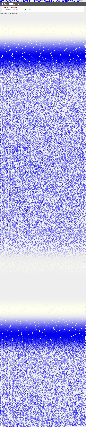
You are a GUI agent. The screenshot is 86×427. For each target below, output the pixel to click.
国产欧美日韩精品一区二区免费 (78, 257)
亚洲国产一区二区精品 (26, 217)
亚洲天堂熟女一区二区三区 (39, 63)
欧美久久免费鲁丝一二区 (42, 359)
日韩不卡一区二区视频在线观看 (17, 234)
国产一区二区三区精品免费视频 (27, 254)
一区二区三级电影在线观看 (28, 197)
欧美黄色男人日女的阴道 (32, 139)
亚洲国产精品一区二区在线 (50, 391)
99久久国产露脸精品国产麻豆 (16, 192)
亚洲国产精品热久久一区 (73, 146)
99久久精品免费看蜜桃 (29, 394)
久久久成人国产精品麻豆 (38, 160)
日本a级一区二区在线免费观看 (67, 128)
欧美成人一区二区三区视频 (62, 65)
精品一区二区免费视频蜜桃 (20, 246)
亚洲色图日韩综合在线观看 (27, 156)
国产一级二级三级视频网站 (38, 86)
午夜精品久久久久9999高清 (51, 74)
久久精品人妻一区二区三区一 (77, 103)
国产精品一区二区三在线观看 (17, 53)
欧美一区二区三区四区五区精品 (77, 88)
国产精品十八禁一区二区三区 (43, 224)
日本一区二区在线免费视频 (29, 387)
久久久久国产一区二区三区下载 (80, 217)
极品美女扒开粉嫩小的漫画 (52, 341)
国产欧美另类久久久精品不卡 (40, 153)
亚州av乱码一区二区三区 (10, 419)
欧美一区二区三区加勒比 (27, 173)
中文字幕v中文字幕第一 (12, 125)
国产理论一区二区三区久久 (13, 79)
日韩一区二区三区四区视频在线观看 (38, 200)
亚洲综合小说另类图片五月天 (30, 89)
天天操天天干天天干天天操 (50, 135)
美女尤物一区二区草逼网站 (5, 205)
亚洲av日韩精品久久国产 (55, 163)
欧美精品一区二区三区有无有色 (26, 378)
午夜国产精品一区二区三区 (4, 218)
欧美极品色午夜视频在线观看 (43, 85)
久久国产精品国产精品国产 (16, 214)
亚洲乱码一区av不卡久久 (30, 164)
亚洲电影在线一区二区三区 (59, 83)
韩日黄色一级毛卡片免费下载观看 (40, 46)
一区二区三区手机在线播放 (28, 403)
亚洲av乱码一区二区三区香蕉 (35, 190)
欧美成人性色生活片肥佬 (57, 261)
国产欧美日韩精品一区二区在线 (80, 94)
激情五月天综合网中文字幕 (64, 68)
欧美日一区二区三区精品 (31, 117)
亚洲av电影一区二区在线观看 (46, 180)
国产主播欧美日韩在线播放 (36, 251)
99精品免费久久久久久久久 (75, 189)
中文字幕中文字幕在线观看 (68, 82)
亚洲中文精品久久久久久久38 (61, 242)
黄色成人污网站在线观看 (30, 349)
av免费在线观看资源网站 (15, 208)
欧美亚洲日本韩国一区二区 (20, 377)
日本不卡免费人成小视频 (33, 122)
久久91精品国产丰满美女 (53, 138)
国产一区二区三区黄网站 (41, 374)
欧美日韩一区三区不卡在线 (22, 66)
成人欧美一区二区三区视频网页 (5, 326)
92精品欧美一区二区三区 (55, 214)
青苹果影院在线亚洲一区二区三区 (58, 82)
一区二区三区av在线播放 (72, 104)
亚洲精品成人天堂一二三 (10, 141)
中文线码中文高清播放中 (7, 333)
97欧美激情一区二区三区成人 (47, 333)
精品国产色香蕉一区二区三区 (49, 195)
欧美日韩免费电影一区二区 (11, 253)
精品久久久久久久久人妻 (71, 134)
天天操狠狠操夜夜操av (75, 411)
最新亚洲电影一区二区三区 (58, 196)
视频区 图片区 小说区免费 (50, 363)
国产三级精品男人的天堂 (78, 194)
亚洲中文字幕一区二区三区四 (15, 57)
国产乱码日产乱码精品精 (17, 190)
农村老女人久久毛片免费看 (73, 249)
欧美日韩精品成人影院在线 (52, 418)
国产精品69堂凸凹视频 (43, 100)
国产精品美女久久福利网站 (66, 364)
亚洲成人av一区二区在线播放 (23, 171)
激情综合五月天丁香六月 (53, 137)
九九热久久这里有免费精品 (22, 98)
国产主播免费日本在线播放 (27, 263)
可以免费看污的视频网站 (44, 65)
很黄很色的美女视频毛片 (22, 327)
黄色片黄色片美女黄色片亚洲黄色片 (57, 405)
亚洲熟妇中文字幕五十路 (61, 418)
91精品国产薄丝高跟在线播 (9, 116)
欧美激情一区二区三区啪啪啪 (73, 191)
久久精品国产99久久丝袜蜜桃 (75, 420)
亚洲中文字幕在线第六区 (5, 159)
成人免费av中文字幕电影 (60, 140)
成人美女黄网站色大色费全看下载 (13, 90)
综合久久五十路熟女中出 (21, 179)
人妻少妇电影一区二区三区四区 (69, 401)
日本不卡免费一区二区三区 (13, 117)
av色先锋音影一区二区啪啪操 (31, 392)
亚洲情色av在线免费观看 (55, 176)
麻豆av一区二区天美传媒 (78, 96)
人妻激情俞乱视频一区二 (80, 334)
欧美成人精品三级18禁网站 (54, 115)
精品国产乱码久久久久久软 (17, 70)
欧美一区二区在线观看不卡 (41, 122)
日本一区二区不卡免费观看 (4, 122)
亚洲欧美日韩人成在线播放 (64, 176)
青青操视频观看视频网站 (67, 77)
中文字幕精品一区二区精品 (55, 201)
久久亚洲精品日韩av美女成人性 (65, 52)
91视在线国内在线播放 (76, 141)
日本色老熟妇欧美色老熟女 (20, 195)
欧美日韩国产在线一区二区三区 (73, 91)
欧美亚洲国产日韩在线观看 (15, 69)
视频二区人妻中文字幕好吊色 (22, 119)
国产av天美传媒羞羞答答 (70, 390)
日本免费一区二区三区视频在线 (35, 138)
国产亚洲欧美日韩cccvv (16, 110)
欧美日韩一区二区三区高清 (33, 73)
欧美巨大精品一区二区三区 (7, 162)
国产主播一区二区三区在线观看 (76, 238)
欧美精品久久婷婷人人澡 (61, 113)
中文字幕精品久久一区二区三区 (55, 420)
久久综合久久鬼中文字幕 (34, 359)
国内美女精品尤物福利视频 (28, 161)
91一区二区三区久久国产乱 (33, 178)
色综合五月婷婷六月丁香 (60, 141)
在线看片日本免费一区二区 (76, 328)
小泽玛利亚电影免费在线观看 (57, 200)
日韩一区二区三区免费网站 (71, 373)
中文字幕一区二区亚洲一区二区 (26, 184)
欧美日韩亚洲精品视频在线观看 (44, 215)
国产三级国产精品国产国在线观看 (48, 188)
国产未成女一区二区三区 (74, 95)
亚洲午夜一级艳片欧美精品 (62, 256)
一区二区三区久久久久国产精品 (61, 204)
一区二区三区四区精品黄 (36, 354)
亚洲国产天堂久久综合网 (73, 264)
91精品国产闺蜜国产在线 (17, 350)
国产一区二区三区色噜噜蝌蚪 (27, 234)
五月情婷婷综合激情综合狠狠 (15, 71)
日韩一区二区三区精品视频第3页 (75, 253)
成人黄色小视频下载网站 (49, 125)
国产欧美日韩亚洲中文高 (63, 209)
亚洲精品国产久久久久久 (47, 253)
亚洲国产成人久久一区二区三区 (74, 155)
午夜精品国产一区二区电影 (66, 160)
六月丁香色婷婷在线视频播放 (79, 107)
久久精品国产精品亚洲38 (4, 158)
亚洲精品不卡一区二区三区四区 (51, 384)
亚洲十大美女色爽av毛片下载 (7, 197)
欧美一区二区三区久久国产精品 (71, 124)
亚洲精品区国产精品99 (60, 178)
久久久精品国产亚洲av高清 (35, 116)
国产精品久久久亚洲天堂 (22, 261)
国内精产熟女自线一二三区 (27, 202)
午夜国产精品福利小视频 (61, 121)
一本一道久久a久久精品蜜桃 (32, 126)
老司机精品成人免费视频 (58, 119)
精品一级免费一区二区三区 (22, 159)
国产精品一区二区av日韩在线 (53, 390)
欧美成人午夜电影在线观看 (55, 148)
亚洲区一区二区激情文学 (5, 155)
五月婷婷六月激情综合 (7, 60)
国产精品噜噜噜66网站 (67, 250)
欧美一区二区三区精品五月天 (55, 263)
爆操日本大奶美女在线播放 (15, 94)
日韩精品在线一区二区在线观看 (26, 176)
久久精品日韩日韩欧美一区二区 (14, 370)
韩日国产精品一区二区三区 (39, 179)
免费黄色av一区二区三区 (54, 157)
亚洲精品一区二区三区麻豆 (75, 57)
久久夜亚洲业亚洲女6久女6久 (63, 407)
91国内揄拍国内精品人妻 (67, 187)
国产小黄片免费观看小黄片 (64, 237)
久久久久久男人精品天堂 (36, 198)
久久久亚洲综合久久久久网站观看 (22, 126)
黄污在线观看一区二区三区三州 (30, 120)
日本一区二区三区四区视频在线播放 (26, 57)
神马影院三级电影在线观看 (70, 356)
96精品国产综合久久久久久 (20, 388)
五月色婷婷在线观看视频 (64, 240)
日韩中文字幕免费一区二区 (5, 345)
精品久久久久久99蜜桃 (41, 159)
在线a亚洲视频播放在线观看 (5, 256)
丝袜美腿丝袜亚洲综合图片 (78, 418)
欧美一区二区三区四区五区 (28, 82)
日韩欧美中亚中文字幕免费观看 (27, 376)
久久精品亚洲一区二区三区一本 (65, 396)
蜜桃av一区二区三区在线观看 (75, 337)
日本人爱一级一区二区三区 (29, 405)
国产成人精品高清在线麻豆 (30, 194)
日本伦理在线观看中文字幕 (66, 105)
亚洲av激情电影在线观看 (72, 385)
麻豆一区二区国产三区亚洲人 (34, 93)
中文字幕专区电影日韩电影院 (26, 214)
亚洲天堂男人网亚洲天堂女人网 (77, 351)
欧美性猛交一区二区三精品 (48, 179)
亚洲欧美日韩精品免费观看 (51, 112)
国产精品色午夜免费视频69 (79, 170)
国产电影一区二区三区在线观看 (63, 90)
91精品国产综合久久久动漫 (27, 354)
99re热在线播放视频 (7, 147)
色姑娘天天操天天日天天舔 (47, 421)
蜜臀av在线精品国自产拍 (27, 150)
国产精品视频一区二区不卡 (59, 58)
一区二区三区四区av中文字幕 (27, 55)
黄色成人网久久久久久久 (18, 84)
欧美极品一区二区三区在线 (38, 243)
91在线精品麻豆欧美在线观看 (14, 351)
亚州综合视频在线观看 (32, 395)
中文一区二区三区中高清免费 (67, 129)
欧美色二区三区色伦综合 (13, 127)
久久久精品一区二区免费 (17, 254)
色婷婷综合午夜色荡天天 (6, 204)
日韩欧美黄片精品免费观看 (9, 341)
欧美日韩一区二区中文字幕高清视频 (36, 54)
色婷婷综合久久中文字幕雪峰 (26, 407)
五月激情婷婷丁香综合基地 (7, 55)
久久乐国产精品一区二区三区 (16, 72)
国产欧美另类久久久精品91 (68, 106)
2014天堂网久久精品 (73, 180)
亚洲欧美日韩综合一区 (41, 69)
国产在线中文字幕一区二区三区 (40, 257)
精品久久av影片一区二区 (71, 116)
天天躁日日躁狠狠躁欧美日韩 (34, 61)
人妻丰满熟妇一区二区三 (62, 136)
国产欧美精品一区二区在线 (50, 348)
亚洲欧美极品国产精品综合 (33, 155)
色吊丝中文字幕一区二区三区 (19, 131)
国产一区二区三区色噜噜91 (40, 393)
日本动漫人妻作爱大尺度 (47, 78)
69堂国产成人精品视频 (37, 91)
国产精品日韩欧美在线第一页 (80, 121)
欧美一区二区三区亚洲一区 (58, 258)
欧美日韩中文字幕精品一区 (67, 172)
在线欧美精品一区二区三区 (57, 366)
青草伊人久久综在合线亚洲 (27, 336)
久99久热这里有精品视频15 (80, 329)
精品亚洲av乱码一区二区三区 (55, 68)
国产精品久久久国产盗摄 (14, 249)
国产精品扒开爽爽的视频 (65, 381)
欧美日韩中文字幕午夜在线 (48, 216)
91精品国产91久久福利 (54, 165)
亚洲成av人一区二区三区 (7, 222)
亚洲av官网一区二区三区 (19, 262)
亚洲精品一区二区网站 (56, 333)
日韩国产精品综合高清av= (65, 54)
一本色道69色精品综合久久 (37, 148)
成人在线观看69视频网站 (48, 87)
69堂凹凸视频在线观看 (48, 267)
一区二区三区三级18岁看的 (81, 255)
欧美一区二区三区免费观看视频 (6, 65)
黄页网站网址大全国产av (34, 111)
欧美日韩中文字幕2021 (77, 162)
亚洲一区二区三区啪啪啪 (8, 64)
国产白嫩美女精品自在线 (40, 424)
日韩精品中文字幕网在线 (80, 51)
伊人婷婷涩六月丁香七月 (74, 56)
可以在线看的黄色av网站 (39, 245)
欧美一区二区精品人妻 (35, 147)
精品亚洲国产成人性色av (30, 179)
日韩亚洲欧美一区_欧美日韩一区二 (45, 105)
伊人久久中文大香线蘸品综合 (12, 191)
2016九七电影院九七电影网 (16, 92)
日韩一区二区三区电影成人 (47, 243)
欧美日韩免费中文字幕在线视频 (42, 346)
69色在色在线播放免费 (36, 157)
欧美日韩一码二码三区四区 (18, 411)
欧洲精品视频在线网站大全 (28, 410)
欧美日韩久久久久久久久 (77, 362)
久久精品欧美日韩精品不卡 (50, 103)
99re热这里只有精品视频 (17, 217)
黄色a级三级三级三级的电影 (33, 151)
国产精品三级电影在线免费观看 (37, 184)
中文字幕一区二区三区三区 (38, 82)
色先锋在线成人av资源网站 (50, 159)
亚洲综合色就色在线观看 (6, 426)
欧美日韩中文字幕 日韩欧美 (35, 102)
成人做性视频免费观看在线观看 (80, 71)
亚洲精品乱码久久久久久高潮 (51, 219)
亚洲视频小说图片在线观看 (34, 49)
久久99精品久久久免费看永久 (64, 330)
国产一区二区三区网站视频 (30, 46)
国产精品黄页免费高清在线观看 (70, 121)
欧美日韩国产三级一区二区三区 (56, 362)
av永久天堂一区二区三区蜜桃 (35, 67)
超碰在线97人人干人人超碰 (53, 67)
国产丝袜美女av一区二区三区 (66, 411)
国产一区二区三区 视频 (16, 162)
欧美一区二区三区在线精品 (49, 170)
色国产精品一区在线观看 (46, 368)
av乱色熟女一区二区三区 (49, 193)
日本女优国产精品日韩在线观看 (43, 255)
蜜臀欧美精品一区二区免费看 (34, 208)
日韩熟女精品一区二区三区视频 (68, 265)
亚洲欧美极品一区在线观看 (57, 182)
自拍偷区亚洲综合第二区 (27, 84)
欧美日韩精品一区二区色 (31, 325)
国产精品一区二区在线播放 (14, 151)
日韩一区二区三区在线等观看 (64, 151)
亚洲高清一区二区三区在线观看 (29, 154)
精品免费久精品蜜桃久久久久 (17, 406)
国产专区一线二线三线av (40, 228)
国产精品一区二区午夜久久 (31, 127)
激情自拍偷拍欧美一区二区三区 (43, 111)
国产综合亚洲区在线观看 (58, 129)
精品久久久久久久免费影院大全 (69, 135)
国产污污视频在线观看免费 (4, 210)
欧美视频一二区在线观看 (9, 387)
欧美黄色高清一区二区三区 (10, 423)
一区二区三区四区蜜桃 (80, 114)
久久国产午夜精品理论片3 (26, 115)
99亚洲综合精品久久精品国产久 (64, 203)
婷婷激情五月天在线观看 (41, 268)
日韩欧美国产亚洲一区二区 (44, 256)
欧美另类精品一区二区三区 (30, 220)
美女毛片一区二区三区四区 (37, 95)
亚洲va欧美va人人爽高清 (6, 71)
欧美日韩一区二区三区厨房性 (50, 120)
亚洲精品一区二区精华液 (14, 77)
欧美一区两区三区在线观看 (76, 205)
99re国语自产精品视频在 (21, 225)
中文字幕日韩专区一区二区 (63, 104)
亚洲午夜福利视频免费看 (30, 357)
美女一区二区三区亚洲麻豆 (37, 128)
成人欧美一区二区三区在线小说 (38, 78)
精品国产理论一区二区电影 (45, 214)
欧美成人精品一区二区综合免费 (69, 139)
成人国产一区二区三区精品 (15, 49)
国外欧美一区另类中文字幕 (38, 398)
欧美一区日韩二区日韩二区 (80, 102)
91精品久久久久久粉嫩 (41, 133)
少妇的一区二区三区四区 (66, 66)
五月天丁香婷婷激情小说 (34, 72)
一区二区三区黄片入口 (74, 69)
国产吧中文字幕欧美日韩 (71, 65)
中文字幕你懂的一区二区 (79, 85)
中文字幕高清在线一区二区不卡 (20, 63)
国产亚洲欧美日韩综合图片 (9, 233)
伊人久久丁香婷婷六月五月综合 (41, 325)
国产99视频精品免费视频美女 (39, 88)
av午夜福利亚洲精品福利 (53, 373)
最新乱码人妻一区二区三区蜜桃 (69, 188)
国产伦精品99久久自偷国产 (46, 52)
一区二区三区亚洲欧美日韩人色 (42, 110)
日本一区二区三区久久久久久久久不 (60, 404)
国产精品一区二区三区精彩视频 (30, 366)
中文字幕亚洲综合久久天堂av (62, 123)
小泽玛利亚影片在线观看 (59, 386)
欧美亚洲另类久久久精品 (21, 46)
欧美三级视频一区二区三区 (79, 188)
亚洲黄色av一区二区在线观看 (61, 174)
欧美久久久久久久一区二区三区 (79, 58)
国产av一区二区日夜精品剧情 (40, 83)
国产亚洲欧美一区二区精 (68, 169)
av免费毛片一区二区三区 (62, 84)
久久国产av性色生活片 (46, 176)
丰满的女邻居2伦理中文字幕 (62, 241)
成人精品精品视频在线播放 (80, 133)
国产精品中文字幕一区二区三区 (63, 137)
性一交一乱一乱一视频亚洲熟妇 (39, 193)
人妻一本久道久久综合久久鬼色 (60, 414)
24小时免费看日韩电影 (49, 422)
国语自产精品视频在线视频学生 (18, 157)
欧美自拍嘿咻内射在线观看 (44, 233)
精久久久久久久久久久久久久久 (35, 136)
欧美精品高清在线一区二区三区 (38, 149)
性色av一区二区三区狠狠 (38, 131)
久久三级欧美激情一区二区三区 (27, 264)
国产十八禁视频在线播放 (55, 202)
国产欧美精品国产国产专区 (61, 60)
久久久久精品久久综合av (62, 346)
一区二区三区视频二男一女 (56, 92)
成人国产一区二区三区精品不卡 (23, 409)
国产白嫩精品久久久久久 (71, 404)
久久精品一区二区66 (72, 369)
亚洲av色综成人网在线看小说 (28, 207)
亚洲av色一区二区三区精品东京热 (79, 126)
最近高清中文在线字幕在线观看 (19, 141)
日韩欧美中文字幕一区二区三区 (55, 361)
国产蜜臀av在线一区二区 (56, 371)
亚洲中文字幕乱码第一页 (51, 124)
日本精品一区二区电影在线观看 (6, 124)
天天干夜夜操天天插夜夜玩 (9, 48)
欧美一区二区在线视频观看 (52, 109)
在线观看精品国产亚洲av (10, 183)
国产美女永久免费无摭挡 (9, 78)
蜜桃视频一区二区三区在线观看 (41, 76)
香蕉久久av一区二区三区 (55, 56)
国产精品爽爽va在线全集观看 (46, 340)
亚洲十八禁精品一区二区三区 (5, 133)
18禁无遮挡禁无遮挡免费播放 (20, 130)
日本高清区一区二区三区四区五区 (64, 375)
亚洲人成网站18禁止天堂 (56, 262)
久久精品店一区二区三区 (15, 235)
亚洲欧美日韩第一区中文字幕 (45, 115)
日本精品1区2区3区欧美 (47, 160)
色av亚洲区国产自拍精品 (39, 416)
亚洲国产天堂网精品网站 (35, 105)
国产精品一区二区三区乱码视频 (34, 146)
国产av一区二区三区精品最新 (12, 99)
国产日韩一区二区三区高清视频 (52, 96)
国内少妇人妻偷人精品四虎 (6, 241)
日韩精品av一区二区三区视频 (29, 383)
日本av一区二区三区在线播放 (32, 98)
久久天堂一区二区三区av (26, 104)
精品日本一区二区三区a (45, 400)
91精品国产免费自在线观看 (12, 59)
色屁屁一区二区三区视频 (23, 117)
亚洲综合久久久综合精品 (81, 165)
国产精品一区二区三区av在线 (78, 391)
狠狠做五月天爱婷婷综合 (74, 166)
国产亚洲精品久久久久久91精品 (28, 160)
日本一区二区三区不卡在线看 (37, 371)
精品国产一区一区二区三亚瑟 (58, 106)
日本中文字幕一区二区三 (57, 69)
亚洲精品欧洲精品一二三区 (78, 363)
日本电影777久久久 (59, 168)
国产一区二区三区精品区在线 (19, 58)
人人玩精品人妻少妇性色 (45, 91)
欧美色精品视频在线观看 (61, 118)
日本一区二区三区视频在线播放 (20, 101)
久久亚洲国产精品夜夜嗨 (45, 67)
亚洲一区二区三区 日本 (55, 358)
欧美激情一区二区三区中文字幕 (42, 408)
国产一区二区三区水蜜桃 (63, 260)
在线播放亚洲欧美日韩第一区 (50, 236)
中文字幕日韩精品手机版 (36, 420)
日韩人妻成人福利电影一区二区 (9, 403)
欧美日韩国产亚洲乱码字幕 (42, 343)
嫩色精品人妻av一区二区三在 (29, 106)
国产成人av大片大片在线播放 (20, 412)
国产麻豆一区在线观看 (35, 341)
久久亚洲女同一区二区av (67, 374)
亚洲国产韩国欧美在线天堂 (43, 235)
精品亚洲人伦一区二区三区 (36, 375)
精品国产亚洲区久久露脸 (20, 52)
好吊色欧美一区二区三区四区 (60, 124)
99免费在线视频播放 (56, 344)
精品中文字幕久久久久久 (75, 93)
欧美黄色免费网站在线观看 (30, 50)
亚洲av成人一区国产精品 (22, 218)
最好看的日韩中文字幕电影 (16, 184)
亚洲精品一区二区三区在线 (64, 131)
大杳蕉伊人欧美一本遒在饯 (30, 170)
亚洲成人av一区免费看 (73, 344)
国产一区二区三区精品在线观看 (18, 247)
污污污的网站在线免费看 (8, 238)
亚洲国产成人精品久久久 (77, 140)
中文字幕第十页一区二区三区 (52, 108)
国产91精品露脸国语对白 (42, 177)
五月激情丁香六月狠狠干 (5, 50)
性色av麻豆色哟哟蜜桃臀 (17, 334)
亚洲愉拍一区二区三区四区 (23, 75)
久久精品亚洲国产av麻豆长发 (34, 252)
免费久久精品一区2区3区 (50, 257)
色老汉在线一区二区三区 (71, 122)
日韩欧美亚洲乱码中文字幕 (65, 337)
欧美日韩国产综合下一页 (52, 408)
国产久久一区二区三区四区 (62, 210)
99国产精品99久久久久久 (63, 406)
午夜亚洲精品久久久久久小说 (16, 400)
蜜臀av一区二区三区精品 (34, 62)
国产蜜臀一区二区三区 (15, 132)
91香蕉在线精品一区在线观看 (46, 375)
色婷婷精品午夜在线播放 (61, 49)
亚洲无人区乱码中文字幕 (39, 130)
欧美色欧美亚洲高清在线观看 (7, 56)
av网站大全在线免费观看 (68, 153)
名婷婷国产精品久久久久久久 (50, 133)
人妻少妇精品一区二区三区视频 (23, 178)
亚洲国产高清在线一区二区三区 (57, 232)
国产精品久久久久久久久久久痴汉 (23, 81)
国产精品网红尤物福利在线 (10, 232)
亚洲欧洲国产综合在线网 (71, 346)
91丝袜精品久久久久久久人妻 (71, 48)
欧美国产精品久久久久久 (63, 91)
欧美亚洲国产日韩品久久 (80, 343)
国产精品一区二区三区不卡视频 (7, 372)
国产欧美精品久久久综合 (32, 114)
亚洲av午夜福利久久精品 (73, 203)
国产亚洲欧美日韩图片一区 (10, 248)
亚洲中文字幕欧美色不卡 (50, 404)
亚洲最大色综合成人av (7, 208)
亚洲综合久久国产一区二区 (46, 350)
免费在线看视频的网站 (60, 408)
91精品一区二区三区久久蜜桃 (65, 262)
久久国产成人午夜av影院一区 (45, 53)
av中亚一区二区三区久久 (21, 97)
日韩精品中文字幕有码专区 (4, 119)
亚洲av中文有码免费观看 (21, 196)
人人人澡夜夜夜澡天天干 (67, 206)
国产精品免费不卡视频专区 (52, 85)
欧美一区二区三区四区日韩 (58, 169)
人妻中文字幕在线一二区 (27, 375)
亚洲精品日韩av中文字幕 (68, 359)
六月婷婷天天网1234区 (37, 246)
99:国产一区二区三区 (44, 136)
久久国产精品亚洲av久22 (78, 235)
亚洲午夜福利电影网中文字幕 (36, 340)
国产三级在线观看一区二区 (26, 350)
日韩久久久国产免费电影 (74, 151)
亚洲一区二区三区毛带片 (67, 383)
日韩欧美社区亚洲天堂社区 (78, 218)
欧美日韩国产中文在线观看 (31, 327)
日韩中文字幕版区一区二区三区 (33, 230)
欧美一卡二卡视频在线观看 (34, 123)
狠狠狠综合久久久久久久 (72, 51)
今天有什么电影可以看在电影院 (33, 249)
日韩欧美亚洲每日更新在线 (54, 260)
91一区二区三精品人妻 (43, 173)
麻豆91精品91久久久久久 (78, 216)
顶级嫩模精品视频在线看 (15, 222)
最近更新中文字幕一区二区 (10, 86)
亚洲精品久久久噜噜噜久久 (74, 47)
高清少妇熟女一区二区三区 (6, 209)
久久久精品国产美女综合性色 (7, 148)
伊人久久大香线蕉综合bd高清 (53, 346)
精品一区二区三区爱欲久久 (9, 107)
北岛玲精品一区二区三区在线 (43, 80)
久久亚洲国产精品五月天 (70, 152)
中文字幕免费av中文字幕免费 (65, 93)
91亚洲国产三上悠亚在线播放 (7, 70)
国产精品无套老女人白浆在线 (57, 172)
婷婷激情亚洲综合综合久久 (46, 239)
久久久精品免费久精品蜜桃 (57, 225)
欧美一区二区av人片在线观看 (67, 198)
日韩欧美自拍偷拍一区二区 (35, 356)
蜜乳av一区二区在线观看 (5, 146)
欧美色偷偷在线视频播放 (41, 98)
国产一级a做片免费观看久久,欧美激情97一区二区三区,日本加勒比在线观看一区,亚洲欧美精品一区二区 (41, 1)
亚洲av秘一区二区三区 (49, 69)
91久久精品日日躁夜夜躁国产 (5, 346)
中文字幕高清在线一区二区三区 (80, 118)
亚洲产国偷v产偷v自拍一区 (30, 76)
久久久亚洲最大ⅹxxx (65, 179)
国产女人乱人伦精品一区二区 (5, 166)
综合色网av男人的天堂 (33, 96)
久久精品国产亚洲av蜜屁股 (29, 129)
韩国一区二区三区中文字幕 (72, 157)
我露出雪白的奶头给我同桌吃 (64, 115)
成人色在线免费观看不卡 (53, 49)
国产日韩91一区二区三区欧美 (45, 361)
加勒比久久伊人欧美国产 (11, 76)
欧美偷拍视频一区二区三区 (13, 210)
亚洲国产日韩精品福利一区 (17, 68)
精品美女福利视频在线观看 (37, 239)
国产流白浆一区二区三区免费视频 (55, 215)
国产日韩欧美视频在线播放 (77, 87)
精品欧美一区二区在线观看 (50, 250)
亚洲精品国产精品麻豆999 (81, 113)
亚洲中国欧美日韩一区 (56, 184)
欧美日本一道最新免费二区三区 (27, 420)
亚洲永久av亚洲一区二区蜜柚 (67, 168)
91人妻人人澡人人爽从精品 (70, 71)
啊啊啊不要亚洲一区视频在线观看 (70, 113)
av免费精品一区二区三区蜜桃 (51, 79)
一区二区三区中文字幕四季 (59, 135)
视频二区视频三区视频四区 (32, 74)
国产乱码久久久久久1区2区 (56, 234)
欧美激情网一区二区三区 (26, 67)
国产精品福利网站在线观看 (9, 200)
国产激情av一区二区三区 (21, 153)
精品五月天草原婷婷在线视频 (77, 342)
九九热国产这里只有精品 (60, 342)
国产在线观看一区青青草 (61, 94)
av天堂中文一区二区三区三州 (36, 144)
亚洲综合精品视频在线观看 (15, 147)
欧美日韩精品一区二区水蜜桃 (8, 332)
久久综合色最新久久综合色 (73, 413)
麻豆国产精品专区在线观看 (46, 197)
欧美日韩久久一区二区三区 (47, 130)
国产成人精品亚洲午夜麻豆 (57, 245)
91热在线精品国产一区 (18, 104)
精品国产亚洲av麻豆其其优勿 (67, 245)
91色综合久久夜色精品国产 (4, 127)
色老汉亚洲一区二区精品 (32, 393)
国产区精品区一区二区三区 (4, 117)
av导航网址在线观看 (41, 103)
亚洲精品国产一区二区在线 (30, 196)
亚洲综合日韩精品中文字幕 (46, 163)
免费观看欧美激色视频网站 (28, 262)
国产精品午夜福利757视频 (6, 221)
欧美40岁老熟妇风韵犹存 (11, 357)
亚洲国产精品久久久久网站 (41, 77)
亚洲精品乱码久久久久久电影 (22, 191)
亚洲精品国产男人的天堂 (78, 193)
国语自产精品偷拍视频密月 (70, 224)
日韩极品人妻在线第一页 (5, 102)
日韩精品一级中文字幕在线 (37, 339)
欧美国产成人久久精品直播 (10, 187)
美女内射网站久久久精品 (34, 124)
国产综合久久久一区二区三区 (68, 247)
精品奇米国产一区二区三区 (10, 379)
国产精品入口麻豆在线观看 (24, 345)
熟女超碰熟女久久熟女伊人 (17, 263)
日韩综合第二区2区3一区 (11, 336)
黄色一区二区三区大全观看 (24, 181)
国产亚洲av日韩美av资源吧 (64, 144)
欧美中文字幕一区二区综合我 (34, 222)
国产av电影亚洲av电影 (27, 396)
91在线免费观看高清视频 (69, 149)
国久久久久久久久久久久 (77, 199)
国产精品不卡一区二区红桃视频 (6, 214)
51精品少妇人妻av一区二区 (24, 137)
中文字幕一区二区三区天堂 (32, 132)
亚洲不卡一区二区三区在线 (44, 49)
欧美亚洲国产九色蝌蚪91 (6, 167)
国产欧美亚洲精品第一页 (60, 74)
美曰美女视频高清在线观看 (19, 364)
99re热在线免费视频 (19, 202)
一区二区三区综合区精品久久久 (24, 103)
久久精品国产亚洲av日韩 (59, 77)
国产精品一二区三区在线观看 (80, 152)
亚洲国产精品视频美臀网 (20, 413)
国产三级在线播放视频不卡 (39, 216)
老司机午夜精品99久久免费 (38, 412)
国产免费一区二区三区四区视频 (16, 105)
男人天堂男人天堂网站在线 (34, 390)
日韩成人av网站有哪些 (73, 147)
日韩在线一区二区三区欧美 (20, 125)
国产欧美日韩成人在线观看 (31, 231)
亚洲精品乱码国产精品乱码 (45, 407)
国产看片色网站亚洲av (63, 190)
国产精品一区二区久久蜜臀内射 (6, 110)
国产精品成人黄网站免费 (73, 111)
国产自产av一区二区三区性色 (54, 369)
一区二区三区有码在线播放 (43, 60)
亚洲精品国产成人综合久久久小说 (18, 148)
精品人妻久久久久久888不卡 (8, 180)
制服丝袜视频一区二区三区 (44, 146)
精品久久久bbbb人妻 (54, 375)
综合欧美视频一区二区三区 (47, 183)
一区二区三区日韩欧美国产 (30, 344)
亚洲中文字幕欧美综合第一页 (39, 377)
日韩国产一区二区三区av (48, 366)
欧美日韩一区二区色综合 (40, 261)
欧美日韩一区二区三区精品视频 (46, 156)
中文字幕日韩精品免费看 (38, 175)
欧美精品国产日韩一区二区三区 (66, 185)
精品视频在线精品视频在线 (76, 77)
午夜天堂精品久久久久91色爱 (66, 380)
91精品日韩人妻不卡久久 (15, 60)
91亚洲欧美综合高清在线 (31, 267)
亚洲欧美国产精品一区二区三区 (40, 99)
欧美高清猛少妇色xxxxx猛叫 (69, 118)
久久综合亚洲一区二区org (75, 197)
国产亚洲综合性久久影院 (48, 424)
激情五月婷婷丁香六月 (75, 236)
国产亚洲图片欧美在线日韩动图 (45, 362)
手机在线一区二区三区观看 (7, 53)
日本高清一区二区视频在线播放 (24, 330)
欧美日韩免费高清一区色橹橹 (62, 142)
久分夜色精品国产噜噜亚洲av (25, 96)
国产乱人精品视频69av (18, 417)
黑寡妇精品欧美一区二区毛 (56, 349)
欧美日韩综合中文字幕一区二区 (67, 87)
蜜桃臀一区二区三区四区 (76, 168)
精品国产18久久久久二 (39, 353)
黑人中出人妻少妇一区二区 (7, 380)
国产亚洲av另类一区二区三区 (33, 108)
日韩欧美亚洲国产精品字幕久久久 (40, 194)
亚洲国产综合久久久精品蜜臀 (32, 342)
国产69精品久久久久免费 (14, 139)
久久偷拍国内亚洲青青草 (72, 73)
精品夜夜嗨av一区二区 (22, 50)
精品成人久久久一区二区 (20, 232)
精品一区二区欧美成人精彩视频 (21, 76)
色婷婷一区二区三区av (13, 349)
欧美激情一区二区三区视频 (18, 198)
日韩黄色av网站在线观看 (27, 251)
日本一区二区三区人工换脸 (33, 334)
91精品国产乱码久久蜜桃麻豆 (10, 337)
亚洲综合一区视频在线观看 (81, 157)
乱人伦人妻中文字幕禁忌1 (33, 103)
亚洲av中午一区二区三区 (43, 72)
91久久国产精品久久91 (73, 64)
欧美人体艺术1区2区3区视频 (65, 148)
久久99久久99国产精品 (64, 413)
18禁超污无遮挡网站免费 (76, 196)
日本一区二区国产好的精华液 (75, 148)
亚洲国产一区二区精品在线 (30, 83)
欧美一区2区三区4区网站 (52, 331)
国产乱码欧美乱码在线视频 (81, 230)
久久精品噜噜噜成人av (36, 226)
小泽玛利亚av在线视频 (50, 181)
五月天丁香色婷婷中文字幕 (15, 185)
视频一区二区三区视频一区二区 (27, 332)
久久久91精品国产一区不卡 (77, 128)
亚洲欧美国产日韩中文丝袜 (59, 393)
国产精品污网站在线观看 (38, 381)
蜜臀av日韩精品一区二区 (59, 218)
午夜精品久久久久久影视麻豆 (56, 105)
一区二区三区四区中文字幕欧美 (27, 339)
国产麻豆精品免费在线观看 (66, 175)
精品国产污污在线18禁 (55, 131)
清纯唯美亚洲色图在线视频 (62, 157)
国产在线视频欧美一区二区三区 (61, 152)
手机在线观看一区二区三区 (76, 386)
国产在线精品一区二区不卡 (36, 336)
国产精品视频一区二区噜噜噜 (6, 138)
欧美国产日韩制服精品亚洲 (27, 358)
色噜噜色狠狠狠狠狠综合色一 (6, 215)
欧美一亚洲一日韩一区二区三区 (5, 144)
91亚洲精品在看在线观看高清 (38, 232)
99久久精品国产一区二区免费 (53, 223)
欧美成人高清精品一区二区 (56, 332)
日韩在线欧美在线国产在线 (65, 47)
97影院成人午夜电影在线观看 (55, 185)
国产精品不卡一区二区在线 (71, 400)
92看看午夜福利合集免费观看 (10, 246)
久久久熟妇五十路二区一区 (30, 416)
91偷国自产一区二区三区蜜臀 (55, 86)
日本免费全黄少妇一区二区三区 (41, 220)
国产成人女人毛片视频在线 (17, 207)
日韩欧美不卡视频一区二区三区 (51, 71)
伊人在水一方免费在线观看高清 (46, 92)
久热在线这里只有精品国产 (68, 193)
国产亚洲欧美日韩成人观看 (41, 363)
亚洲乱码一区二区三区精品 (66, 410)
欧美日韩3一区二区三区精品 (21, 253)
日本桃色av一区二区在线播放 (41, 114)
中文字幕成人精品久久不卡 (27, 78)
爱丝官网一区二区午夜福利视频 (59, 149)
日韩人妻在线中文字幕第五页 (47, 182)
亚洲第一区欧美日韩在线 (58, 98)
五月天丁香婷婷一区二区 (35, 221)
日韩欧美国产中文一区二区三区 (45, 61)
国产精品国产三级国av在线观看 (48, 106)
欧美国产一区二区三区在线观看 (15, 102)
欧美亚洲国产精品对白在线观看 (71, 227)
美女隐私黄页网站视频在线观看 (51, 191)
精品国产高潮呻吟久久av (75, 207)
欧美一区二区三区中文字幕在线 (64, 53)
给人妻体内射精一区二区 (77, 200)
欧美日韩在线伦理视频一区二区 (50, 212)
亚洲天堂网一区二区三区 (73, 202)
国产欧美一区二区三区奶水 (10, 201)
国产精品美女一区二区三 (34, 85)
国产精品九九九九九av (22, 211)
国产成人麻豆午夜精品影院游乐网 (67, 261)
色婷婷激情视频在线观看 (70, 85)
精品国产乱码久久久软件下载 (70, 94)
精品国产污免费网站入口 (51, 359)
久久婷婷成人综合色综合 (67, 196)
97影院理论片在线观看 (57, 416)
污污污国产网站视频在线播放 (52, 173)
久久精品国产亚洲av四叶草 (70, 79)
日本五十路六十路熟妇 (54, 407)
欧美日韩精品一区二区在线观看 (24, 93)
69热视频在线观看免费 (51, 152)
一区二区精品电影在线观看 (30, 59)
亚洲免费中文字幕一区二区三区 (56, 226)
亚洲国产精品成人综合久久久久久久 (33, 259)
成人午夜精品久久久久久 (12, 194)
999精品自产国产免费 (35, 142)
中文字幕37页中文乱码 (13, 133)
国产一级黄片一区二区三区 (11, 188)
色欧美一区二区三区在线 (31, 99)
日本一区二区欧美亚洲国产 (18, 213)
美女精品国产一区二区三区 (22, 80)
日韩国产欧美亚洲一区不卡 (49, 352)
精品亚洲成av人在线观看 (67, 99)
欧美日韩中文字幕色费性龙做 (53, 249)
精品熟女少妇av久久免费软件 (8, 350)
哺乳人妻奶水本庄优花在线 (4, 74)
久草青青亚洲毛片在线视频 (11, 169)
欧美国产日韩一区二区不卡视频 (49, 88)
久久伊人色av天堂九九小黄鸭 (76, 366)
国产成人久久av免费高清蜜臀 (32, 191)
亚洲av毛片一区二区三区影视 (26, 192)
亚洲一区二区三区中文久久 (4, 66)
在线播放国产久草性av (74, 76)
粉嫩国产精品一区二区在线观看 (6, 174)
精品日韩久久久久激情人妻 (17, 240)
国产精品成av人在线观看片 (50, 83)
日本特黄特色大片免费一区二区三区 (37, 206)
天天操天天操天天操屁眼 (56, 52)
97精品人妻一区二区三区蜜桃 (78, 153)
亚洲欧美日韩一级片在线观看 (19, 216)
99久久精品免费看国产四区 (14, 146)
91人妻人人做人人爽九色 (63, 208)
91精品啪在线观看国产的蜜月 (49, 218)
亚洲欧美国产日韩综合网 (10, 396)
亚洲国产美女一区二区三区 (75, 267)
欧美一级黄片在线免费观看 (60, 222)
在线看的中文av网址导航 (41, 66)
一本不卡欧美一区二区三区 (58, 244)
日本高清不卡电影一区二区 (79, 80)
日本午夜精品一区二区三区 (35, 233)
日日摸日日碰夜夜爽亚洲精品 (6, 203)
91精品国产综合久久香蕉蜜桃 (14, 137)
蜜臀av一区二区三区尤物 (6, 378)
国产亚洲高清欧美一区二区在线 (66, 351)
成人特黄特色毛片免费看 (20, 163)
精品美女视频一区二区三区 (11, 360)
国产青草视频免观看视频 (31, 119)
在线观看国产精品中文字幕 (15, 96)
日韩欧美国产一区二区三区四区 (62, 51)
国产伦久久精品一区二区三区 (64, 145)
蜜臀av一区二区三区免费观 (67, 130)
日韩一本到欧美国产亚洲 (72, 201)
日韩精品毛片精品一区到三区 (39, 97)
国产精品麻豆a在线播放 (52, 60)
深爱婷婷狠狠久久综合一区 (66, 119)
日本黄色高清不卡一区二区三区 (35, 351)
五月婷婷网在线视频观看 (10, 364)
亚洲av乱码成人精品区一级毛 (57, 189)
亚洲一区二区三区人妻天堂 (56, 246)
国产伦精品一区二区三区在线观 (15, 256)
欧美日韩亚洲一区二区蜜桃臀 (17, 56)
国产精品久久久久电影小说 (52, 356)
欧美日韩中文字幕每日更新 (27, 56)
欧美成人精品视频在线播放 (56, 239)
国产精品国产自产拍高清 (38, 368)
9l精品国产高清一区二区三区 (76, 263)
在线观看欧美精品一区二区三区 (6, 382)
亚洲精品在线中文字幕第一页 (27, 149)
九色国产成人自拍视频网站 (79, 84)
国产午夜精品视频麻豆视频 (27, 165)
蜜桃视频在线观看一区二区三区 (54, 111)
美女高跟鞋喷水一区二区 (15, 241)
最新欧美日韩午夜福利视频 (68, 352)
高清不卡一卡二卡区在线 (76, 215)
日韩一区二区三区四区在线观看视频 (44, 185)
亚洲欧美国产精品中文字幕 (13, 168)
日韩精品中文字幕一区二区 (79, 346)
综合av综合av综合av (79, 100)
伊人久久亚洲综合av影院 (71, 260)
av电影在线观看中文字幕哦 (62, 165)
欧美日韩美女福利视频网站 (74, 332)
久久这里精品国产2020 (9, 173)
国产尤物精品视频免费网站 (31, 168)
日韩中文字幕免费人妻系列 (78, 82)
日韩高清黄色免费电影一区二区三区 (63, 158)
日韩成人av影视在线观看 (19, 160)
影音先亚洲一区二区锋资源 (23, 77)
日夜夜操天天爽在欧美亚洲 (20, 381)
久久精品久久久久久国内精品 (12, 81)
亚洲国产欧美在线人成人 (59, 103)
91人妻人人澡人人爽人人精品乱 (34, 81)
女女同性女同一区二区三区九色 (47, 172)
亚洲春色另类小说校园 (20, 189)
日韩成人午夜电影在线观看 (76, 63)
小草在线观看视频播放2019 (28, 188)
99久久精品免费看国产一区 (19, 86)
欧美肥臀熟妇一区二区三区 (33, 162)
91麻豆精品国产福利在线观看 (17, 65)
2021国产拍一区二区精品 (7, 355)
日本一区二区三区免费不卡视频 (69, 266)
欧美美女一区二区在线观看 (55, 54)
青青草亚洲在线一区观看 (32, 71)
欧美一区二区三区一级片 (5, 227)
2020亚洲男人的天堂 (6, 268)
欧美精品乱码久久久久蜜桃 (41, 79)
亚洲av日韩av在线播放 (75, 421)
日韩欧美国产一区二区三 (67, 244)
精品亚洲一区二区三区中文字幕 (61, 132)
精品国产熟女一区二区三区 (61, 80)
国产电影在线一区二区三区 (18, 251)
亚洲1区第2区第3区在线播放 (77, 376)
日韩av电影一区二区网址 (80, 90)
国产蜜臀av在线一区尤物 (7, 69)
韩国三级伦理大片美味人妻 (64, 146)
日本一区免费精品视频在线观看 (75, 53)
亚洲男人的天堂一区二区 (23, 259)
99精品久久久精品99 (71, 117)
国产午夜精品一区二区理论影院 (23, 155)
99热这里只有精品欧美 (34, 112)
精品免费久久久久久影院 (11, 91)
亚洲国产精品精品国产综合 (30, 63)
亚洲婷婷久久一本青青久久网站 (35, 64)
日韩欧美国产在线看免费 (33, 185)
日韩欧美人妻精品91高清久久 (57, 87)
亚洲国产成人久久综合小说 (81, 209)
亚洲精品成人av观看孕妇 (77, 359)
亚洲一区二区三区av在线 (55, 397)
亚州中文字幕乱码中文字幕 (77, 46)
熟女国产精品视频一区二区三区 (48, 258)
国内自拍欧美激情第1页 (4, 408)
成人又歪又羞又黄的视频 (24, 94)
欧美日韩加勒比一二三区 (22, 166)
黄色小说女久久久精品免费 (69, 252)
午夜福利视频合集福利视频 (74, 333)
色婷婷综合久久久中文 (9, 115)
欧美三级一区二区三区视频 (68, 58)
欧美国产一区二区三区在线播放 (66, 263)
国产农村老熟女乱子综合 (70, 80)
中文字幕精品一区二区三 (47, 192)
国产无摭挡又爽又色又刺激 (28, 187)
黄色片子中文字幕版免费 (52, 242)
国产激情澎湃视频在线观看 (50, 58)
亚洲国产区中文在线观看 (78, 171)
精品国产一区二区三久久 (33, 94)
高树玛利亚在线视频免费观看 (48, 403)
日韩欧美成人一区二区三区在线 (25, 102)
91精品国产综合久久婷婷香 (73, 331)
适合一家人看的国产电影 (61, 387)
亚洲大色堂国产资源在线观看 (27, 65)
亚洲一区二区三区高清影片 (45, 186)
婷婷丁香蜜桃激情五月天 (80, 79)
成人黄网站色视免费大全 (20, 236)
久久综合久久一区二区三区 (13, 335)
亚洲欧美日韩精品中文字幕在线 (24, 90)
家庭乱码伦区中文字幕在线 (32, 75)
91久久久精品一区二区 (53, 382)
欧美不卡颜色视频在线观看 (24, 61)
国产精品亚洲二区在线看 (18, 116)
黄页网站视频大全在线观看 (30, 113)
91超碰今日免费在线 (20, 82)
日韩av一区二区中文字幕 (35, 372)
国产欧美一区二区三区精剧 (55, 238)
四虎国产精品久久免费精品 (11, 47)
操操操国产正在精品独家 (75, 67)
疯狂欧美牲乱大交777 (74, 66)
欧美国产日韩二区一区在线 (74, 61)
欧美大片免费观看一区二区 (45, 351)
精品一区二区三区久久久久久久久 (5, 72)
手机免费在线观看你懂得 (77, 352)
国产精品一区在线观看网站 (71, 345)
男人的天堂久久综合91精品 (40, 119)
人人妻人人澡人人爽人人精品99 (77, 244)
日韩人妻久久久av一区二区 (18, 396)
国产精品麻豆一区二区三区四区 (57, 415)
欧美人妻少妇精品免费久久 (66, 192)
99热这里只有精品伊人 (69, 46)
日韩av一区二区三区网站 (62, 48)
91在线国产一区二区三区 (76, 225)
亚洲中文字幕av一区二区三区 (34, 60)
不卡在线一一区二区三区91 (14, 346)
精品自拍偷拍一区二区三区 (59, 120)
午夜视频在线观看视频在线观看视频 (50, 113)
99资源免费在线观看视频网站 (59, 329)
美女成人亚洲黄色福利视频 (41, 135)
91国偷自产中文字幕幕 (53, 102)
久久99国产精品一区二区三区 (75, 59)
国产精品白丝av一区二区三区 (49, 101)
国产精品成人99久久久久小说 (16, 255)
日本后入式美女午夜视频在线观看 (37, 397)
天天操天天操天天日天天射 (22, 374)
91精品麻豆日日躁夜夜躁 (63, 350)
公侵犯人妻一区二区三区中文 (6, 371)
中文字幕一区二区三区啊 (34, 152)
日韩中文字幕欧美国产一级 (37, 248)
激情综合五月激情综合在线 (67, 63)
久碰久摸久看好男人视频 (9, 120)
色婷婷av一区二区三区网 (45, 425)
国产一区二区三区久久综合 (65, 253)
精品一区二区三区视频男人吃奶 (20, 329)
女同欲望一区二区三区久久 (10, 243)
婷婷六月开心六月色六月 (74, 86)
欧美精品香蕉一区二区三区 (9, 216)
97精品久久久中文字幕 (18, 233)
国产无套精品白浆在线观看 (26, 380)
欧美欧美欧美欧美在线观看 (70, 347)
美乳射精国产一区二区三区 (52, 334)
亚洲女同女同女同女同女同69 (8, 237)
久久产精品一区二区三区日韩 (63, 326)
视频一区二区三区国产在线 (78, 78)
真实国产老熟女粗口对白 (8, 62)
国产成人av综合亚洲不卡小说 (18, 372)
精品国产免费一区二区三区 (69, 50)
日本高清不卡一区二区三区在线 (13, 330)
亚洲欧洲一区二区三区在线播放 (49, 164)
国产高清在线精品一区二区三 (18, 87)
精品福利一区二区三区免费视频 (61, 114)
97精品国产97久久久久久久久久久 (22, 51)
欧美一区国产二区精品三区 (5, 77)
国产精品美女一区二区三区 (24, 385)
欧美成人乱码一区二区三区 (27, 200)
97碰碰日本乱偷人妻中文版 (50, 89)
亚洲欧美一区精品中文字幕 (8, 100)
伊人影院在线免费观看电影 (29, 195)
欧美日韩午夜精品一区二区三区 (73, 208)
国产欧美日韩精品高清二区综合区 (29, 245)
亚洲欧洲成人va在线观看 (70, 194)
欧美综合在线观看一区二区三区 (13, 177)
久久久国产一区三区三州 (37, 234)
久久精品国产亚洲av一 (66, 101)
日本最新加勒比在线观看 (52, 222)
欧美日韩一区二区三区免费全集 (68, 258)
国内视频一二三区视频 (26, 48)
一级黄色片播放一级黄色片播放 (24, 326)
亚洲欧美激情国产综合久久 (56, 340)
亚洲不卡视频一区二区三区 (13, 143)
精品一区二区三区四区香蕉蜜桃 (57, 78)
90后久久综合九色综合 (58, 164)
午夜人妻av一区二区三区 (43, 222)
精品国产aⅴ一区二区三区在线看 (21, 343)
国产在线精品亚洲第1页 (73, 55)
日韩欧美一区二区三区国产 (24, 151)
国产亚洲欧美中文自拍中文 (41, 94)
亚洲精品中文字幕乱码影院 (22, 168)
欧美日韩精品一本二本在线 (69, 89)
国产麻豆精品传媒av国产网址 (56, 95)
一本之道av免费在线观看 (50, 395)
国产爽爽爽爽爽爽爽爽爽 (73, 70)
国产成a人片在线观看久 (66, 180)
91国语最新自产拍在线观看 (10, 381)
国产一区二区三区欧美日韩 (53, 155)
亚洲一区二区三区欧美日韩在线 (70, 329)
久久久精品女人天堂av (53, 123)
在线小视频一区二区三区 (62, 343)
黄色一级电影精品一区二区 (18, 78)
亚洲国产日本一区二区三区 (32, 426)
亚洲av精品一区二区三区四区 (29, 199)
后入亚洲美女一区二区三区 (37, 70)
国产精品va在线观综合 (32, 328)
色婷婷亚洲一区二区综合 (32, 228)
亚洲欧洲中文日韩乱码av (61, 62)
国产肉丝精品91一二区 (46, 86)
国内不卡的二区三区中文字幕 (53, 345)
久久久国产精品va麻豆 (59, 250)
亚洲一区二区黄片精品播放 (31, 66)
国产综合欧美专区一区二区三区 (19, 212)
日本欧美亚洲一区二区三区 (17, 418)
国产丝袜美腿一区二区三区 (30, 153)
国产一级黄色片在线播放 (14, 50)
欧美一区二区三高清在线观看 (11, 164)
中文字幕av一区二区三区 (48, 261)
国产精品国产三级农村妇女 (65, 86)
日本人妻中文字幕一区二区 (25, 111)
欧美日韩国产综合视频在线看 (33, 224)
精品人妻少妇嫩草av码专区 (25, 356)
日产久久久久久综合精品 (50, 127)
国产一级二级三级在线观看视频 (50, 228)
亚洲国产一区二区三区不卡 (49, 386)
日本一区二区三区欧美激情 (73, 144)
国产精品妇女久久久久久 (46, 355)
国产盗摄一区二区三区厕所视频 (59, 392)
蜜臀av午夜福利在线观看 (31, 401)
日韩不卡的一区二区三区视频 (13, 75)
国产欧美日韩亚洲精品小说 (31, 211)
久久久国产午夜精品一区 (33, 346)
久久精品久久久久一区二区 (31, 374)
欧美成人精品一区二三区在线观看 (32, 80)
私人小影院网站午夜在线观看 (39, 195)
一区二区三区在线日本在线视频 (45, 330)
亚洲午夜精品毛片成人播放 (64, 389)
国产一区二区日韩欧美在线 (32, 348)
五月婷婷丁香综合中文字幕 (27, 240)
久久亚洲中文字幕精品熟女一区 (14, 123)
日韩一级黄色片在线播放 (6, 151)
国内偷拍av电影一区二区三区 (81, 219)
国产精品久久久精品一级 (21, 194)
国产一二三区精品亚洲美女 (68, 211)
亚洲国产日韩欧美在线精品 (78, 62)
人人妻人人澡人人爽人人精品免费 (18, 387)
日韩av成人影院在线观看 (20, 154)
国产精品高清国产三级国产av (15, 414)
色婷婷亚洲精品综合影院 (61, 71)
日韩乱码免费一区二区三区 (38, 129)
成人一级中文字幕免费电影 (39, 101)
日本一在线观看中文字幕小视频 (39, 387)
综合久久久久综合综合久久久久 (10, 130)
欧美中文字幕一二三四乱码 (55, 154)
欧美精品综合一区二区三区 (80, 142)
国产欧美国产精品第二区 (24, 134)
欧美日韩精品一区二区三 (28, 364)
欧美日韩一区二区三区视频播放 (67, 97)
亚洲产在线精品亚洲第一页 (78, 74)
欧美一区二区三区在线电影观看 (27, 70)
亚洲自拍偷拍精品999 (10, 212)
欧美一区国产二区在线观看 (41, 118)
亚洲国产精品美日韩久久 (50, 77)
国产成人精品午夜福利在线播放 (54, 151)
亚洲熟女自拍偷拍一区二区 (80, 222)
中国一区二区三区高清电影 (54, 145)
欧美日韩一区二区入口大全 (44, 209)
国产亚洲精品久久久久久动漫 (21, 164)
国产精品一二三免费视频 (38, 357)
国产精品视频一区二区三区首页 (31, 140)
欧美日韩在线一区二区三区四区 (15, 145)
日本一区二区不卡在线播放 (65, 59)
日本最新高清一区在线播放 (13, 347)
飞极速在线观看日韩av (38, 154)
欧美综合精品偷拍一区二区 (59, 153)
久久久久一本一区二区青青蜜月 (22, 363)
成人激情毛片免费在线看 (23, 132)
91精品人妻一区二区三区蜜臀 (46, 246)
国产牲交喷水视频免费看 (48, 206)
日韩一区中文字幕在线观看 (27, 229)
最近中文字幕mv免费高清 (15, 205)
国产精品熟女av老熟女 (24, 71)
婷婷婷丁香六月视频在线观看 (41, 127)
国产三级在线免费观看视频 (68, 162)
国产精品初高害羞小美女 (71, 204)
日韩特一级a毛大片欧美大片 (73, 137)
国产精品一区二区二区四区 (73, 368)
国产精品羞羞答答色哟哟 (70, 382)
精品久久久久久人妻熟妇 (69, 140)
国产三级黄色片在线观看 (58, 328)
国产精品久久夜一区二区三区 (34, 137)
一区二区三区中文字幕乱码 (37, 183)
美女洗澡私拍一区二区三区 (75, 185)
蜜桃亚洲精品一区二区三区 (50, 141)
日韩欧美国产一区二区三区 (67, 88)
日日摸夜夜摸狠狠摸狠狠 (54, 104)
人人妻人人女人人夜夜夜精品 (59, 50)
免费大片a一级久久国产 (77, 403)
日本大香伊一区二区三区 (44, 134)
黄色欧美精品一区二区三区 (30, 244)
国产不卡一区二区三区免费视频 (66, 243)
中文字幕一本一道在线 (57, 76)
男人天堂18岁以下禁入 (43, 259)
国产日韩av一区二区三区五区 (67, 182)
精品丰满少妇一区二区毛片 (66, 379)
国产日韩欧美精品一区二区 (58, 216)
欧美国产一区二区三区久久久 (79, 401)
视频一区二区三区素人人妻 (16, 331)
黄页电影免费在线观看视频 (24, 162)
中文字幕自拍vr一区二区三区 (81, 350)
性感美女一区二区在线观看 (7, 186)
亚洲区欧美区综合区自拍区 (59, 75)
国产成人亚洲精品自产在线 (45, 145)
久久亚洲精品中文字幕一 (25, 395)
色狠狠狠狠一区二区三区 (45, 382)
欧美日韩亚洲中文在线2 (14, 166)
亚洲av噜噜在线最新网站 (8, 54)
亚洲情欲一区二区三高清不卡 (48, 82)
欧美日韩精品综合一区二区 (40, 121)
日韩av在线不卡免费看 (45, 138)
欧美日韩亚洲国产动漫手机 (27, 53)
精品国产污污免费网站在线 (73, 424)
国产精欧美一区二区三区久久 (51, 94)
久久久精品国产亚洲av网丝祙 (69, 75)
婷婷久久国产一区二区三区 (78, 335)
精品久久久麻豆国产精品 (33, 69)
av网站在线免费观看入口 (55, 254)
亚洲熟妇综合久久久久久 (69, 62)
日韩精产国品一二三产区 (21, 47)
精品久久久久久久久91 (42, 178)
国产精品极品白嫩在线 (54, 350)
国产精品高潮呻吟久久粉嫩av (17, 338)
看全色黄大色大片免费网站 (45, 240)
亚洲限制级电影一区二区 (14, 155)
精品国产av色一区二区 (52, 252)
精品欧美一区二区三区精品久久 (58, 247)
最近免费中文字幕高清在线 (64, 61)
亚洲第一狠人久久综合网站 (59, 89)
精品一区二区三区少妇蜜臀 (45, 354)
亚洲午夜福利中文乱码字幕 (62, 255)
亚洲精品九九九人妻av (36, 65)
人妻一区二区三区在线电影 (31, 218)
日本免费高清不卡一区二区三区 (63, 249)
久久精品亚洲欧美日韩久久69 (74, 179)
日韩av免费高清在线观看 (47, 353)
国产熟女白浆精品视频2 (27, 367)
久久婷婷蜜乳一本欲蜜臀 (78, 365)
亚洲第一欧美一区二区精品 (72, 254)
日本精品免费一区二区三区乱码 (14, 348)
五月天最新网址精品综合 (26, 100)
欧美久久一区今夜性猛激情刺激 (11, 126)
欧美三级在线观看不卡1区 (45, 116)
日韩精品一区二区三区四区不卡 (24, 85)
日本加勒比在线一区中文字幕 (25, 123)
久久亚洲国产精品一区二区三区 (23, 158)
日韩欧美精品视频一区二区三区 (46, 55)
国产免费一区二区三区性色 (8, 389)
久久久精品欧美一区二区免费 (6, 192)
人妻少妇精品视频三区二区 (35, 256)
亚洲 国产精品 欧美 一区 (17, 176)
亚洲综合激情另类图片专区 (26, 221)
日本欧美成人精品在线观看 (61, 171)
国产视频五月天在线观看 (13, 220)
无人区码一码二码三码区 (39, 50)
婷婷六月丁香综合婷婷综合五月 (35, 382)
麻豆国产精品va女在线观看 (79, 81)
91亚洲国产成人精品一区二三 (50, 153)
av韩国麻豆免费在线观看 (70, 414)
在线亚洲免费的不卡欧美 (33, 79)
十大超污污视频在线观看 (71, 100)
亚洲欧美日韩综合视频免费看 (22, 408)
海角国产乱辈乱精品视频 (23, 342)
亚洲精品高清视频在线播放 (79, 75)
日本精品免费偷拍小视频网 (47, 232)
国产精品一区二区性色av (30, 257)
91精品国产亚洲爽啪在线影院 (62, 73)
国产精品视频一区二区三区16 (39, 199)
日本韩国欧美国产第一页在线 (9, 131)
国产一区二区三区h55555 (65, 55)
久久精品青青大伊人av (51, 162)
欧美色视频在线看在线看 (41, 51)
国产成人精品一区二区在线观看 (31, 352)
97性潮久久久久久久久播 (40, 352)
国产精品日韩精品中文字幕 (46, 54)
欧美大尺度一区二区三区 (50, 98)
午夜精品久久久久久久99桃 (80, 256)
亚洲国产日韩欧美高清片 (70, 228)
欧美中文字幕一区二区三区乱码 (14, 112)
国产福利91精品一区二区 (15, 181)
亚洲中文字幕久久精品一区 (35, 361)
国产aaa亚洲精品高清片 (7, 235)
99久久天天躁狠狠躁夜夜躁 (69, 392)
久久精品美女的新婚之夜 (20, 128)
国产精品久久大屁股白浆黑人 (25, 138)
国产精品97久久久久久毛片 (56, 183)
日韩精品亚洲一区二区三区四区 (5, 105)
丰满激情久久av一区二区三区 (61, 177)
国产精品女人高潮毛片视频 (16, 356)
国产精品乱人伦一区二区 (54, 365)
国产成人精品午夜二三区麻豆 (59, 127)
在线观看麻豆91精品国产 (45, 102)
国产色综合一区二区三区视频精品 (74, 163)
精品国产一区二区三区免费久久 (69, 408)
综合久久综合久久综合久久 (59, 395)
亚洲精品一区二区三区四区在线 (15, 95)
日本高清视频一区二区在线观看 (51, 121)
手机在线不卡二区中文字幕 (79, 117)
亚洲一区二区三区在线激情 (6, 400)
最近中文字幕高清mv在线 (18, 165)
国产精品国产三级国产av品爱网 (76, 175)
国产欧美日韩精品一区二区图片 (64, 372)
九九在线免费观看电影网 (6, 359)
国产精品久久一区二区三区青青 (11, 140)
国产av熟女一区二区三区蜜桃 (35, 203)
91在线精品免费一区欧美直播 (32, 384)
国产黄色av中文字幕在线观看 (10, 410)
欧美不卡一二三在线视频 (21, 402)
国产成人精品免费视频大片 (56, 413)
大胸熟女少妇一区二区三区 (41, 71)
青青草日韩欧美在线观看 (21, 59)
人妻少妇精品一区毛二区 (24, 227)
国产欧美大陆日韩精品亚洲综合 (55, 186)
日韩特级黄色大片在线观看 (35, 417)
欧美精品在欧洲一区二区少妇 (80, 390)
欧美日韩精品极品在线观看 (21, 99)
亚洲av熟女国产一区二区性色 (12, 98)
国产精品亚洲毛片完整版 (73, 167)
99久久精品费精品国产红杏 (7, 68)
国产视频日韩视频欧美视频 (5, 249)
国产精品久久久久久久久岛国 (75, 367)
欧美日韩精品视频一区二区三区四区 (64, 67)
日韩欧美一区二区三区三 (59, 374)
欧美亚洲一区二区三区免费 (44, 123)
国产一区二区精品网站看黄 (72, 338)
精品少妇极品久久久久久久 (31, 408)
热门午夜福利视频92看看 (35, 104)
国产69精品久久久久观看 (50, 99)
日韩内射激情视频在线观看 (24, 208)
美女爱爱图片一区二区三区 (11, 121)
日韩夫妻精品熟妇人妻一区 (10, 329)
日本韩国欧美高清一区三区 (29, 141)
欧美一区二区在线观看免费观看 (32, 343)
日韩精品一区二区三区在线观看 (28, 182)
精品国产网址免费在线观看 (76, 374)
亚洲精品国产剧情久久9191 (79, 252)
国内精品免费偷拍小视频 (39, 59)
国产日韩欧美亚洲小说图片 (41, 171)
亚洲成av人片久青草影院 (32, 210)
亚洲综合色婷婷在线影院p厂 (48, 129)
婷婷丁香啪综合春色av (66, 69)
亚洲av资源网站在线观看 (14, 328)
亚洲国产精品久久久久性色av (12, 171)
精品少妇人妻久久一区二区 (11, 52)
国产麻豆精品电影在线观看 (50, 75)
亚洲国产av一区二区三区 (71, 142)
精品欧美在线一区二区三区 (37, 213)
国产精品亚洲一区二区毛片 (19, 419)
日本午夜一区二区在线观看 (73, 161)
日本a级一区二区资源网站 (23, 235)
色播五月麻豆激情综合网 (32, 77)
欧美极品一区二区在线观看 (61, 341)
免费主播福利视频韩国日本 (31, 169)
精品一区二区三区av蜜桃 (25, 185)
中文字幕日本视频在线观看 (81, 104)
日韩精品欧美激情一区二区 (54, 330)
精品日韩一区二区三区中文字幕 (48, 107)
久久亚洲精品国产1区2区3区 (66, 57)
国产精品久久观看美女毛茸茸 (66, 207)
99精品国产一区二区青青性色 (54, 240)
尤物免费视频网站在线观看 (42, 126)
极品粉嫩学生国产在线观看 (44, 84)
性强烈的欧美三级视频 (35, 56)
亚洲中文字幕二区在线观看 (79, 136)
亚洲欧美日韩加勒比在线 (44, 331)
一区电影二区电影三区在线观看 (9, 412)
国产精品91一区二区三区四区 (63, 143)
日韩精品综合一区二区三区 (58, 188)
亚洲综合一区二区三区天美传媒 (22, 118)
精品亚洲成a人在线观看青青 (35, 48)
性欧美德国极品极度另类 (49, 119)
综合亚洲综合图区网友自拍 (49, 166)
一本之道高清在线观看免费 (29, 381)
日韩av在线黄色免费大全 (78, 164)
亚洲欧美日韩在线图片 (58, 181)
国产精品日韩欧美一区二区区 (17, 55)
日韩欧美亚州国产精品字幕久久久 (39, 58)
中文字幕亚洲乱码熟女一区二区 (67, 416)
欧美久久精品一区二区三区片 (61, 122)
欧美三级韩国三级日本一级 (47, 410)
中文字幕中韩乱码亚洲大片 (40, 170)
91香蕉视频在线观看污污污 (53, 65)
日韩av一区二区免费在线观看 (77, 232)
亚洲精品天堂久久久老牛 (38, 182)
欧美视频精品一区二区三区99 (7, 184)
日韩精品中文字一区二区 (18, 367)
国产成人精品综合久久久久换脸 (46, 64)
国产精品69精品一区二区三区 (47, 371)
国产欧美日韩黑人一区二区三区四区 (76, 115)
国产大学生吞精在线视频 (53, 256)
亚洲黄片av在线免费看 (12, 257)
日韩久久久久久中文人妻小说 (53, 372)
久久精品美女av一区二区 (15, 268)
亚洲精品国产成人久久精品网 (73, 358)
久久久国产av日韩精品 (8, 206)
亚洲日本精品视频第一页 (27, 417)
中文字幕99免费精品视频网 (61, 356)
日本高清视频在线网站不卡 (35, 115)
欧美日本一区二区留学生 (75, 52)
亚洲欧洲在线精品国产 (23, 325)
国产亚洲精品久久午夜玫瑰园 (38, 360)
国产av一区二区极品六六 (19, 172)
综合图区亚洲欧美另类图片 (18, 161)
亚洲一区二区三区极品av (40, 113)
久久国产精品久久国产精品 (7, 340)
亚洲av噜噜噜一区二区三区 (74, 234)
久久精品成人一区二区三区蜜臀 (41, 219)
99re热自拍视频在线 (47, 377)
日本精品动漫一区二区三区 (69, 120)
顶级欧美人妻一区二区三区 (50, 393)
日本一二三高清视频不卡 (45, 203)
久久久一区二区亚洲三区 (77, 83)
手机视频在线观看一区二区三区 (25, 144)
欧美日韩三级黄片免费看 (17, 67)
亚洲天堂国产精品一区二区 (55, 253)
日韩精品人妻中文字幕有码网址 (77, 243)
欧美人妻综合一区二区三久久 (45, 226)
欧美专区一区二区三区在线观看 (9, 416)
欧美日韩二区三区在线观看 (51, 46)
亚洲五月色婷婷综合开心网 (63, 251)
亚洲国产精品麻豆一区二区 (5, 211)
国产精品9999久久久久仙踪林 (65, 154)
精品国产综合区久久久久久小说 (58, 130)
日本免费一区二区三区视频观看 (37, 107)
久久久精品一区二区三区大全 (76, 192)
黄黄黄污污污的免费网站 (7, 92)
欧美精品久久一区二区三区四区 (21, 219)
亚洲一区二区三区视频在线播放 (69, 107)
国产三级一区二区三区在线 (65, 95)
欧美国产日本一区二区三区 (54, 91)
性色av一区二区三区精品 (45, 338)
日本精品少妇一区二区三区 (24, 167)
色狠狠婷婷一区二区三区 (75, 377)
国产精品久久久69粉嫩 (65, 419)
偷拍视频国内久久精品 (11, 388)
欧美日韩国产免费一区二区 (35, 209)
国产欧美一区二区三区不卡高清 (40, 89)
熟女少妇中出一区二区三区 (47, 131)
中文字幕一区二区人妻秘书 (44, 48)
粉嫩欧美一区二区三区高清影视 (76, 195)
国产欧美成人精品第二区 (47, 175)
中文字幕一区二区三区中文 (46, 415)
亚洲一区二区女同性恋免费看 (9, 161)
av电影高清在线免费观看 (58, 422)
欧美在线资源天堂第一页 (65, 64)
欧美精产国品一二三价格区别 (31, 135)
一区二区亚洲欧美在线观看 (10, 128)
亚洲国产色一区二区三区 (81, 167)
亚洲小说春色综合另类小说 (20, 366)
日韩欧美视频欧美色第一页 (51, 231)
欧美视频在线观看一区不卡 (20, 91)
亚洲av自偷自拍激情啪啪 (39, 421)
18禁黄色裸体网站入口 (26, 109)
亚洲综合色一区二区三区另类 (78, 422)
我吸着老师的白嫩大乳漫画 (19, 106)
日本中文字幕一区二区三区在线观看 (28, 421)
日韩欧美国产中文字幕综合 (76, 169)
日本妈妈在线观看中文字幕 (36, 237)
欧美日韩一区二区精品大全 (26, 180)
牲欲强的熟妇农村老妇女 (18, 200)
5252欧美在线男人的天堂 (13, 82)
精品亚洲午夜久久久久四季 (36, 180)
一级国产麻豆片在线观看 (58, 205)
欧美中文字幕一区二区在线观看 (26, 400)
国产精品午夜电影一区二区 (12, 225)
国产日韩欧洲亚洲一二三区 (37, 333)
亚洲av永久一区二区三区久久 (75, 375)
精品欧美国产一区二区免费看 (59, 257)
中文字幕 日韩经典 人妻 (17, 264)
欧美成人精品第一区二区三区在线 (45, 56)
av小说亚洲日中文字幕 (66, 166)
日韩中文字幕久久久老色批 (23, 74)
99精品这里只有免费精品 (6, 49)
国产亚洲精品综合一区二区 (64, 221)
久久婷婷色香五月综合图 (46, 95)
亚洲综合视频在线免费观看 (14, 114)
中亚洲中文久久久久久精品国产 (23, 79)
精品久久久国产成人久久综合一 (68, 98)
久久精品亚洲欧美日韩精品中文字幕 (26, 95)
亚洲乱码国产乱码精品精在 (36, 150)
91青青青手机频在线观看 (26, 209)
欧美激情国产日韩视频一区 (28, 398)
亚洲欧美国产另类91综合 (36, 55)
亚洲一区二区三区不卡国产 (29, 193)
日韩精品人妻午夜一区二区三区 (38, 247)
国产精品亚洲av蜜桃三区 (79, 122)
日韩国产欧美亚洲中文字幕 (55, 337)
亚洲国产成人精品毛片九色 (65, 398)
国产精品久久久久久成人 (4, 231)
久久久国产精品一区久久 (33, 414)
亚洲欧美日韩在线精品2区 (19, 337)
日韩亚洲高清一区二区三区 (64, 355)
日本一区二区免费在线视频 (48, 63)
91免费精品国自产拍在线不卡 (13, 85)
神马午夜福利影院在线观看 (10, 383)
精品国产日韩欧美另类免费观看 (73, 138)
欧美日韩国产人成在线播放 (25, 256)
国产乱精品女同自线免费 (32, 143)
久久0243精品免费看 (65, 183)
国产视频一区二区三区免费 (32, 118)
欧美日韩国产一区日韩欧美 (10, 163)
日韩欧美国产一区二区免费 (39, 166)
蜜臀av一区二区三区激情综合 (36, 378)
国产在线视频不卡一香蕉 (80, 223)
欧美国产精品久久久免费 (48, 47)
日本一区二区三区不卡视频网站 (71, 108)
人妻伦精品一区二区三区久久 (25, 49)
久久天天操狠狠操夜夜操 (54, 161)
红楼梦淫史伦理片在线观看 (63, 214)
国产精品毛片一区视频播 (29, 91)
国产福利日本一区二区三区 (16, 425)
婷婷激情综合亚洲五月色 (14, 93)
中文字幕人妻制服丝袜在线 (45, 376)
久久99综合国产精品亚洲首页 (17, 380)
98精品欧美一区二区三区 (9, 142)
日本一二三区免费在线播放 (73, 353)
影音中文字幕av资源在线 (58, 97)
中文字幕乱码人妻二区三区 (53, 81)
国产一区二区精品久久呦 (13, 122)
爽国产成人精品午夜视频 (36, 240)
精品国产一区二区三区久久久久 (21, 121)
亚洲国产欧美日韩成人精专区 (74, 68)
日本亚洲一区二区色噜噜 (44, 90)
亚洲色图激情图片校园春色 (15, 242)
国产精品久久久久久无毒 (29, 246)
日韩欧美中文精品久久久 (37, 161)
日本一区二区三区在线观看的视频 (8, 198)
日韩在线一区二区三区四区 (43, 241)
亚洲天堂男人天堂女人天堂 (74, 237)
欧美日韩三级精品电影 (70, 126)
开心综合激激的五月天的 (62, 108)
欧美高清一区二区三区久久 (63, 254)
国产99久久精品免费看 (74, 92)
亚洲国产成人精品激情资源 (15, 144)
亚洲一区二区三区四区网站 (43, 230)
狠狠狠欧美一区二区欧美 (64, 358)
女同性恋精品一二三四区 (55, 251)
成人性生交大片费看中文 (58, 101)
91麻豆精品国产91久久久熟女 (55, 380)
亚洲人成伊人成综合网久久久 (63, 338)
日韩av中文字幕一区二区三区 (7, 109)
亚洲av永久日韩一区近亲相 (56, 367)
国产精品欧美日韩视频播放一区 (16, 209)
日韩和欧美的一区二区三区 (36, 260)
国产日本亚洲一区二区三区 (71, 384)
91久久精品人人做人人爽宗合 (18, 237)
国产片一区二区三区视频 (16, 174)
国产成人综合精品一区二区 (17, 180)
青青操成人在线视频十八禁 (34, 109)
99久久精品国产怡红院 (24, 110)
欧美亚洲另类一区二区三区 (10, 172)
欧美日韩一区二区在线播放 (28, 413)
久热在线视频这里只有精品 (76, 206)
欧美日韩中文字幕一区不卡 (40, 120)
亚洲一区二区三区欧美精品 (70, 174)
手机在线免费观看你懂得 (28, 232)
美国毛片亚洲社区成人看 (28, 148)
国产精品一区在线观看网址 (12, 344)
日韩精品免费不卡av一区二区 (70, 159)
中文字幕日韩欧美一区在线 (75, 410)
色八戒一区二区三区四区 (61, 235)
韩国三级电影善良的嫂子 (38, 379)
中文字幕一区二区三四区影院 (58, 107)
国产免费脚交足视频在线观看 (25, 112)
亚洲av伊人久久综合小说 (62, 230)
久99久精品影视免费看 (25, 399)
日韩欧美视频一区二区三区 (10, 101)
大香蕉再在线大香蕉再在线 (40, 139)
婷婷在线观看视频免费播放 (23, 210)
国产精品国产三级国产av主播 (53, 134)
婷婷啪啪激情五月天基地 (64, 111)
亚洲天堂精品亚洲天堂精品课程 (68, 218)
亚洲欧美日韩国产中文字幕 (12, 408)
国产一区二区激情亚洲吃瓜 (6, 94)
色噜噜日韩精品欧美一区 (29, 47)
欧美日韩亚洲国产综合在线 (71, 133)
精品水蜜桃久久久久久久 (13, 46)
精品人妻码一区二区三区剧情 (51, 178)
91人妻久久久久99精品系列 (35, 90)
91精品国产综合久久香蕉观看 (21, 170)
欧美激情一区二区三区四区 (15, 138)
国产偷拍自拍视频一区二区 (73, 145)
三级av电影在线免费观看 (53, 48)
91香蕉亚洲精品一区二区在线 (49, 412)
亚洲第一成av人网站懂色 (80, 124)
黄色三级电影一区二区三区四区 (58, 266)
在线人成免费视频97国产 (5, 327)
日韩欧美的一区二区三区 (15, 73)
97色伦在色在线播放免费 (66, 125)
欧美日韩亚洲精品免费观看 (11, 88)
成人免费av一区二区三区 (56, 237)
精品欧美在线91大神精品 (43, 62)
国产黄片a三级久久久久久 (66, 415)
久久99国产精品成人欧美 (8, 334)
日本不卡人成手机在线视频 (6, 255)
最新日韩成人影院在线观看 (48, 59)
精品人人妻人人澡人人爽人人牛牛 (51, 51)
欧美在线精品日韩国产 (51, 132)
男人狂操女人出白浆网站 (10, 104)
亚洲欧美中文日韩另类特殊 (35, 389)
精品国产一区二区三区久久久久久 (55, 150)
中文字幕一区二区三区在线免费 (68, 164)
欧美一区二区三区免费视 (53, 80)
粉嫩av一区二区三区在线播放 (26, 145)
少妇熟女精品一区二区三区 (30, 130)
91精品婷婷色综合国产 (72, 229)
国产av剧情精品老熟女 (68, 342)
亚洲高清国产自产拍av (33, 167)
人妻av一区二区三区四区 (30, 97)
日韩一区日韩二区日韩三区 (58, 63)
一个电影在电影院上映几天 (30, 261)
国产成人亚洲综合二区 (3, 103)
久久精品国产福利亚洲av (55, 53)
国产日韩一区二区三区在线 (45, 150)
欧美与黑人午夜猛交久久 (17, 100)
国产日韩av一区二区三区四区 (17, 109)
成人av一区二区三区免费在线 (7, 420)
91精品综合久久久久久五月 (80, 73)
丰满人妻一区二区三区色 (71, 112)
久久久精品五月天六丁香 (28, 157)
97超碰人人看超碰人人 (38, 405)
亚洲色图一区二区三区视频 (47, 344)
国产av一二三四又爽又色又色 (36, 214)
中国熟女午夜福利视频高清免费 (66, 421)
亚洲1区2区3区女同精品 (24, 386)
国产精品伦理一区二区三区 (15, 422)
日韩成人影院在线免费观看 (21, 140)
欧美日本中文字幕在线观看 (68, 199)
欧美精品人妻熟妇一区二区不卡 (34, 399)
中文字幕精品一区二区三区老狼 (44, 104)
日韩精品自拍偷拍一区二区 (30, 101)
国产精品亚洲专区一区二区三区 (36, 201)
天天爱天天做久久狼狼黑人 (28, 86)
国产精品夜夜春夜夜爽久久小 (51, 325)
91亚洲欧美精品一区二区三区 (36, 380)
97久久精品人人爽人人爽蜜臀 (58, 187)
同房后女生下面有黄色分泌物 (37, 332)
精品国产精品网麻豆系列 (75, 101)
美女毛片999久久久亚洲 (78, 120)
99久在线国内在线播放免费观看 (56, 192)
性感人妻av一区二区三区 (15, 325)
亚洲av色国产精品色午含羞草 (60, 194)
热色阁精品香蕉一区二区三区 (73, 326)
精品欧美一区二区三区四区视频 (9, 58)
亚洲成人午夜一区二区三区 (61, 110)
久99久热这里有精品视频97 (4, 134)
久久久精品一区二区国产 (37, 394)
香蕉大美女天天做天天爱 (4, 401)
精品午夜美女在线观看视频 (71, 177)
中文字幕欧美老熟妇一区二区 (55, 93)
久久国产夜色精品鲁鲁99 (41, 75)
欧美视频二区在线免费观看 (4, 112)
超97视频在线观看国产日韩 (37, 57)
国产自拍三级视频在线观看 (78, 89)
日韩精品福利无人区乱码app (52, 73)
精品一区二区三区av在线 (34, 255)
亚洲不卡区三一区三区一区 (43, 345)
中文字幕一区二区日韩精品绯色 (60, 348)
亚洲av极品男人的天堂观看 (26, 105)
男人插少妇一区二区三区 (14, 211)
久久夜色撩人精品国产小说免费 (46, 378)
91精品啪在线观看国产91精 (40, 335)
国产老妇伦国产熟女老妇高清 (15, 345)
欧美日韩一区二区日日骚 (26, 72)
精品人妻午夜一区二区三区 (12, 189)
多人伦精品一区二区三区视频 (24, 177)
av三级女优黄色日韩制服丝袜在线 (56, 376)
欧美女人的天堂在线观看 (56, 421)
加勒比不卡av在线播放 (80, 201)
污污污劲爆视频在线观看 (57, 267)
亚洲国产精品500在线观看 (43, 109)
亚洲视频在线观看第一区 (72, 350)
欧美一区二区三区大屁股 (32, 227)
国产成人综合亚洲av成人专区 (67, 328)
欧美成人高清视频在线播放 (78, 395)
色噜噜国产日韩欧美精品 (15, 250)
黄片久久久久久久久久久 (46, 339)
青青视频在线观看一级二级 (24, 60)
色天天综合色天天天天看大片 (6, 73)
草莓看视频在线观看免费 (68, 393)
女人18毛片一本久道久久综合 (36, 367)
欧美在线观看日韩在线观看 (41, 227)
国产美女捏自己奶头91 (77, 247)
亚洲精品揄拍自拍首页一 (18, 149)
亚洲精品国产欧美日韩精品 (42, 73)
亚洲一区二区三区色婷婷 (35, 84)
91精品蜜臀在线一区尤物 (18, 150)
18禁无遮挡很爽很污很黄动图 (54, 209)
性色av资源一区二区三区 (34, 326)
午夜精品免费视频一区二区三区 (37, 192)
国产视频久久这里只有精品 (75, 212)
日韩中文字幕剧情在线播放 (45, 420)
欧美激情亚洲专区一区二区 (20, 89)
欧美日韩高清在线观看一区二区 (77, 383)
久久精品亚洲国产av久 (61, 347)
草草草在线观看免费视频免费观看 (53, 259)
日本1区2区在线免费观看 (74, 394)
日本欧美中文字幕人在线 (48, 402)
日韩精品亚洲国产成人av (51, 426)
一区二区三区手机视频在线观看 (71, 60)
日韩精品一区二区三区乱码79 (24, 205)
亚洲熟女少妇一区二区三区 (80, 134)
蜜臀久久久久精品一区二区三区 (11, 343)
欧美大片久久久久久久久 (47, 360)
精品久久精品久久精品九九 (79, 178)
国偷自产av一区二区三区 (56, 47)
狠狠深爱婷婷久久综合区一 (16, 265)
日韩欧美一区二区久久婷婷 (48, 97)
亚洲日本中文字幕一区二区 (51, 174)
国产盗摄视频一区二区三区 (38, 189)
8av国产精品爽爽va (4, 177)
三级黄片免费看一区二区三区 (53, 326)
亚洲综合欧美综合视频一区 (75, 340)
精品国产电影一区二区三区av (51, 118)
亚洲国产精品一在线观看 (47, 128)
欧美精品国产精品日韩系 (35, 373)
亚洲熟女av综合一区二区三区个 (39, 125)
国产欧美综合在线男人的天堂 (7, 339)
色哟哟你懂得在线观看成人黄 (38, 47)
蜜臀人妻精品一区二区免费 (67, 327)
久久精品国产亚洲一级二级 (50, 409)
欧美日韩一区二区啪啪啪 (26, 203)
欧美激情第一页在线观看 (8, 421)
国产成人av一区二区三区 (46, 70)
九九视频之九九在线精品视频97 (46, 336)
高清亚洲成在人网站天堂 (41, 392)
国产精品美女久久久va (72, 90)
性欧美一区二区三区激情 (18, 48)
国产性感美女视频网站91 (80, 174)
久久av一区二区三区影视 (11, 89)
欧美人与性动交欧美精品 (34, 205)
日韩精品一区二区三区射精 (55, 70)
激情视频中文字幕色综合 (49, 327)
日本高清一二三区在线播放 (13, 261)
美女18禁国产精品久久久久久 (78, 261)
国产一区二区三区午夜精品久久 (68, 78)
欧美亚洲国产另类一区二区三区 (36, 68)
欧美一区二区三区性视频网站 (5, 114)
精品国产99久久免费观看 (34, 174)
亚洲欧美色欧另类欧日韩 (17, 340)
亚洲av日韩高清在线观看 (28, 163)
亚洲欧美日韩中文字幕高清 (81, 60)
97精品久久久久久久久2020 (47, 383)
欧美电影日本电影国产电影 (54, 144)
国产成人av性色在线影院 (38, 106)
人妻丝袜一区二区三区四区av (59, 170)
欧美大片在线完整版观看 (71, 81)
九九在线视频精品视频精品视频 (68, 216)
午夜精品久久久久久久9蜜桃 (65, 186)
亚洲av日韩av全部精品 (21, 405)
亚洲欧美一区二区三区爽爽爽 (55, 61)
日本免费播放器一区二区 (36, 229)
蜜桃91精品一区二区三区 (34, 100)
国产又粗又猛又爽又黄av (6, 57)
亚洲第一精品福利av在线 (76, 187)
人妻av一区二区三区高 (26, 124)
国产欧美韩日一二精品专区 (42, 96)
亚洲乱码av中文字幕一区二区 (66, 239)
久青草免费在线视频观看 (32, 51)
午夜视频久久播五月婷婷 (44, 385)
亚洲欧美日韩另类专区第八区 (10, 366)
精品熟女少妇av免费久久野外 (65, 184)
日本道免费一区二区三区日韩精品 (76, 186)
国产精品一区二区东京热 (31, 166)
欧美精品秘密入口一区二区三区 (44, 147)
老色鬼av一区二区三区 (9, 240)
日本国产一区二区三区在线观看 (61, 112)
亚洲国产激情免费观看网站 (58, 195)
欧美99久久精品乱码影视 (72, 240)
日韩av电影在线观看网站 (73, 158)
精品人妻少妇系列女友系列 (39, 164)
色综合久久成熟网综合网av (33, 177)
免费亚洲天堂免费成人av (59, 363)
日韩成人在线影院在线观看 (67, 205)
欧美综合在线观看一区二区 (55, 64)
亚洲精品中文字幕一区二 (22, 220)
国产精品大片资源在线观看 (54, 116)
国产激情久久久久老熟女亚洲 (9, 411)
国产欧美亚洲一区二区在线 (17, 186)
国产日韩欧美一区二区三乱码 (61, 219)
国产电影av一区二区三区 (20, 360)
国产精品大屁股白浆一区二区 (44, 369)
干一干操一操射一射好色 (4, 168)
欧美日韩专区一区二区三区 (25, 92)
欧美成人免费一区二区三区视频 (77, 181)
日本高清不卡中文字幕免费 (22, 139)
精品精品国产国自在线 (70, 268)
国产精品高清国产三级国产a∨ (68, 200)
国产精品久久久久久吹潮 (55, 213)
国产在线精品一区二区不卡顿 (79, 228)
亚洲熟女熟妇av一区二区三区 (52, 110)
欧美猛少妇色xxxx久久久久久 (19, 193)
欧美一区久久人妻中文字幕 (74, 184)
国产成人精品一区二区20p (64, 70)
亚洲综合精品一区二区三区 (60, 46)
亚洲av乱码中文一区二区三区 (22, 169)
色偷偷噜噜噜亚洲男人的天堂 (34, 241)
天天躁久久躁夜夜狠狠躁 (30, 125)
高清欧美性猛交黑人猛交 (36, 53)
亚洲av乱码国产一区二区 (28, 198)
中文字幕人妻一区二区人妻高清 (45, 93)
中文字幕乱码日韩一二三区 (81, 407)
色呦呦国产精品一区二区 (49, 66)
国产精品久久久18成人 (79, 112)
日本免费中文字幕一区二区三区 (56, 175)
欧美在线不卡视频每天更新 (70, 387)
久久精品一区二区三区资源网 (34, 385)
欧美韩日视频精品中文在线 (53, 84)
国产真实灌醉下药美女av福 (72, 143)
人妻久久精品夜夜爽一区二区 (48, 416)
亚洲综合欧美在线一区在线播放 (8, 368)
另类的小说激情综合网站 (81, 143)
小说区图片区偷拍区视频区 (45, 190)
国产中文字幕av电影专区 (22, 127)
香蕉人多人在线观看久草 (73, 176)
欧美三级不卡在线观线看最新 (46, 238)
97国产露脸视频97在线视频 (15, 136)
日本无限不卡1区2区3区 (10, 83)
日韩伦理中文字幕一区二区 (78, 50)
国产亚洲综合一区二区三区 (41, 140)
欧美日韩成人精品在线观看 (28, 172)
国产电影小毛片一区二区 (29, 52)
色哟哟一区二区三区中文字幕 (17, 124)
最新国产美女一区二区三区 (4, 61)
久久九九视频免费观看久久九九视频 (7, 67)
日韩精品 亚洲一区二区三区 (17, 64)
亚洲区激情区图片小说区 (77, 246)
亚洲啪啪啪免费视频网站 (6, 96)
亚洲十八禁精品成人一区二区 (18, 142)
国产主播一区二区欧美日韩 (37, 163)
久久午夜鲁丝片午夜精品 (38, 383)
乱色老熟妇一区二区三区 (38, 349)
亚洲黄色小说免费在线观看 (37, 187)
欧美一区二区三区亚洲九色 (73, 183)
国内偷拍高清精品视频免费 (38, 188)
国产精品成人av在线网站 (37, 207)
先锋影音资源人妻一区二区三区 (12, 179)
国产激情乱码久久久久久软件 (5, 93)
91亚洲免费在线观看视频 (59, 139)
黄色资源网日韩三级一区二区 (72, 370)
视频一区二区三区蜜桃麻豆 (13, 74)
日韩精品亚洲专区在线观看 (15, 215)
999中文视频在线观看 (11, 154)
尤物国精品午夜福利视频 (28, 142)
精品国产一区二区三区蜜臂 (56, 55)
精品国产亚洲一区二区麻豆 (40, 327)
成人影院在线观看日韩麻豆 (65, 92)
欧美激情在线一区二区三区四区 (48, 196)
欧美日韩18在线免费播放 (65, 367)
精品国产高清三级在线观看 (47, 262)
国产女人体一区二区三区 (28, 238)
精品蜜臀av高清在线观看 (73, 259)
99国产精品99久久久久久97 (52, 136)
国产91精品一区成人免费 (76, 129)
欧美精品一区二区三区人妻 (40, 169)
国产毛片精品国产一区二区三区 (59, 335)
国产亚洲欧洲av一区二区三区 (26, 340)
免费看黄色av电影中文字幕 (17, 62)
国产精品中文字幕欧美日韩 (50, 139)
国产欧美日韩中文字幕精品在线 (11, 97)
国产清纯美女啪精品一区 (49, 328)
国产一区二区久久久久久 (14, 159)
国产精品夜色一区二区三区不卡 (71, 132)
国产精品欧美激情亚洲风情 (9, 84)
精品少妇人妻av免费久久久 (54, 208)
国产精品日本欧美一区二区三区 (15, 373)
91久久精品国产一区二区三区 (64, 339)
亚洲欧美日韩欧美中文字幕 (23, 249)
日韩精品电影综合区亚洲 (57, 59)
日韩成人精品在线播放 (25, 64)
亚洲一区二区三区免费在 (77, 130)
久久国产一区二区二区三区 (74, 54)
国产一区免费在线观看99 (45, 68)
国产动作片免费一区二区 (65, 233)
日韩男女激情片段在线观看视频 (56, 128)
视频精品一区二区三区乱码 (72, 165)
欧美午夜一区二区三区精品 (74, 349)
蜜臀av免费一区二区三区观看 (21, 244)
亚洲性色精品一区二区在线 (67, 103)
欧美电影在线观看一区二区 (45, 144)
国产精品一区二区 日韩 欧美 (61, 79)
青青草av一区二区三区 (46, 213)
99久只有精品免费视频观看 (24, 252)
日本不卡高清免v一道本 (29, 258)
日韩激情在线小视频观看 (13, 66)
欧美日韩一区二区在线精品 (79, 387)
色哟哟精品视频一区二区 (62, 345)
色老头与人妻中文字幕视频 (54, 147)
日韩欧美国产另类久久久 (13, 178)
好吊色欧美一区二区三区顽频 (11, 51)
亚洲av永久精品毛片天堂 (13, 80)
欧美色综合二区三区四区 (24, 422)
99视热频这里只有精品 (26, 201)
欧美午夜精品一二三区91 (29, 88)
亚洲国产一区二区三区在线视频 (49, 50)
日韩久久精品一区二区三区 (69, 96)
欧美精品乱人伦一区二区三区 (46, 237)
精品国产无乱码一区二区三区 (78, 98)
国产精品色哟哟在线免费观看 (75, 396)
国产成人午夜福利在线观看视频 (6, 111)
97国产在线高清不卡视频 (65, 332)
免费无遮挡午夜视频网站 (57, 57)
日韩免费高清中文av (62, 365)
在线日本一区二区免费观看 (66, 336)
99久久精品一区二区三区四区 (24, 152)
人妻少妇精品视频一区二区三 (9, 106)
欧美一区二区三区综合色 (57, 125)
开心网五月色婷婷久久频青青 (49, 199)
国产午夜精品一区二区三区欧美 (72, 123)
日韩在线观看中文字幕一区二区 (52, 100)
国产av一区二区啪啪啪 (73, 131)
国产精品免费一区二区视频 (37, 423)
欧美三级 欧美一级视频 (59, 88)
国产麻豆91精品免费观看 (68, 83)
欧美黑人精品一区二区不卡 (62, 100)
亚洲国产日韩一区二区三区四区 (63, 155)
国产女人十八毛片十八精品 (39, 244)
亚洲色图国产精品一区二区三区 (42, 167)
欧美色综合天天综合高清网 (79, 266)
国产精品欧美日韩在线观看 (41, 191)
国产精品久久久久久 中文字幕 (44, 151)
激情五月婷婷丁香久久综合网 (49, 329)
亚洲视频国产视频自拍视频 (19, 403)
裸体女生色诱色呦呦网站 (23, 348)
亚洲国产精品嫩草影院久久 (4, 351)
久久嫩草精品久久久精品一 (78, 242)
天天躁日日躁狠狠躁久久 (42, 112)
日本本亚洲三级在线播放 (69, 335)
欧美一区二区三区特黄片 (17, 54)
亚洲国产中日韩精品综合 (43, 162)
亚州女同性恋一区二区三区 (51, 177)
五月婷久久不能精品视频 (80, 190)
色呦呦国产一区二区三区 (22, 133)
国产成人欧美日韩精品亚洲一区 (63, 138)
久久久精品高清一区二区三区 (8, 398)
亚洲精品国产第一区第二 (27, 116)
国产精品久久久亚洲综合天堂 (18, 226)
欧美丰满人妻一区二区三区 (79, 159)
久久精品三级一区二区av (28, 239)
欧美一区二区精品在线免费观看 (29, 216)
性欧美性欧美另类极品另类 (36, 406)
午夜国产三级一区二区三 (39, 344)
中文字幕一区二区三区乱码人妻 (36, 350)
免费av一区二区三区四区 (17, 115)
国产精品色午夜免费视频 (37, 254)
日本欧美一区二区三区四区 (71, 241)
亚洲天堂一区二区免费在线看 (41, 204)
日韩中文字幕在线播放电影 (9, 251)
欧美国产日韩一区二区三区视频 (52, 126)
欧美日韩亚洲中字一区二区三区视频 (40, 141)
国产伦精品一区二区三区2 (61, 334)
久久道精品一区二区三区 (37, 52)
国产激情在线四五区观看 (18, 107)
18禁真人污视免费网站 (13, 119)
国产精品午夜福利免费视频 (42, 181)
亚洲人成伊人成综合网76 (8, 176)
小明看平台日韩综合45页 (25, 69)
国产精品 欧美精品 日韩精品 (51, 122)
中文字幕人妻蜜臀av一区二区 (57, 357)
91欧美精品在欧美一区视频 (18, 368)
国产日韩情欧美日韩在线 (25, 54)
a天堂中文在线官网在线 (14, 327)
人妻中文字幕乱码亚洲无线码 (73, 220)
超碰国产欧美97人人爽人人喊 (29, 212)
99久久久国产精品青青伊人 (36, 263)
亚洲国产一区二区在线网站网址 (54, 146)
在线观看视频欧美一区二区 (27, 355)
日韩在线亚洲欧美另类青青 (24, 73)
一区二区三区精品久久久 (65, 353)
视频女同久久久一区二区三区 (47, 57)
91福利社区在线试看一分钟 (62, 72)
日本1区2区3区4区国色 (26, 62)
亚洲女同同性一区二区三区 (23, 143)
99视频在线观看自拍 (22, 135)
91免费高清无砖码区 (61, 96)
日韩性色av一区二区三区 (14, 228)
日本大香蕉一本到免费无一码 (76, 99)
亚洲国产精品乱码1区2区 (71, 84)
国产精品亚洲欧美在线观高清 (37, 262)
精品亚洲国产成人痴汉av (62, 81)
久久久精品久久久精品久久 (56, 411)
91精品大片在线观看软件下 (56, 207)
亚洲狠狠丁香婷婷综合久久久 (57, 265)
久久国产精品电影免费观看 (11, 175)
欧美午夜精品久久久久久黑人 (13, 401)
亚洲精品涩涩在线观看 (46, 397)
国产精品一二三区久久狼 (58, 66)
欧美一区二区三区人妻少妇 (20, 88)
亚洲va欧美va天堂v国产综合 (70, 49)
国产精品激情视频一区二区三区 (6, 234)
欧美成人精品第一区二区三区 (24, 146)
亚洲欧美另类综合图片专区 (22, 347)
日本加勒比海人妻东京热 (26, 68)
